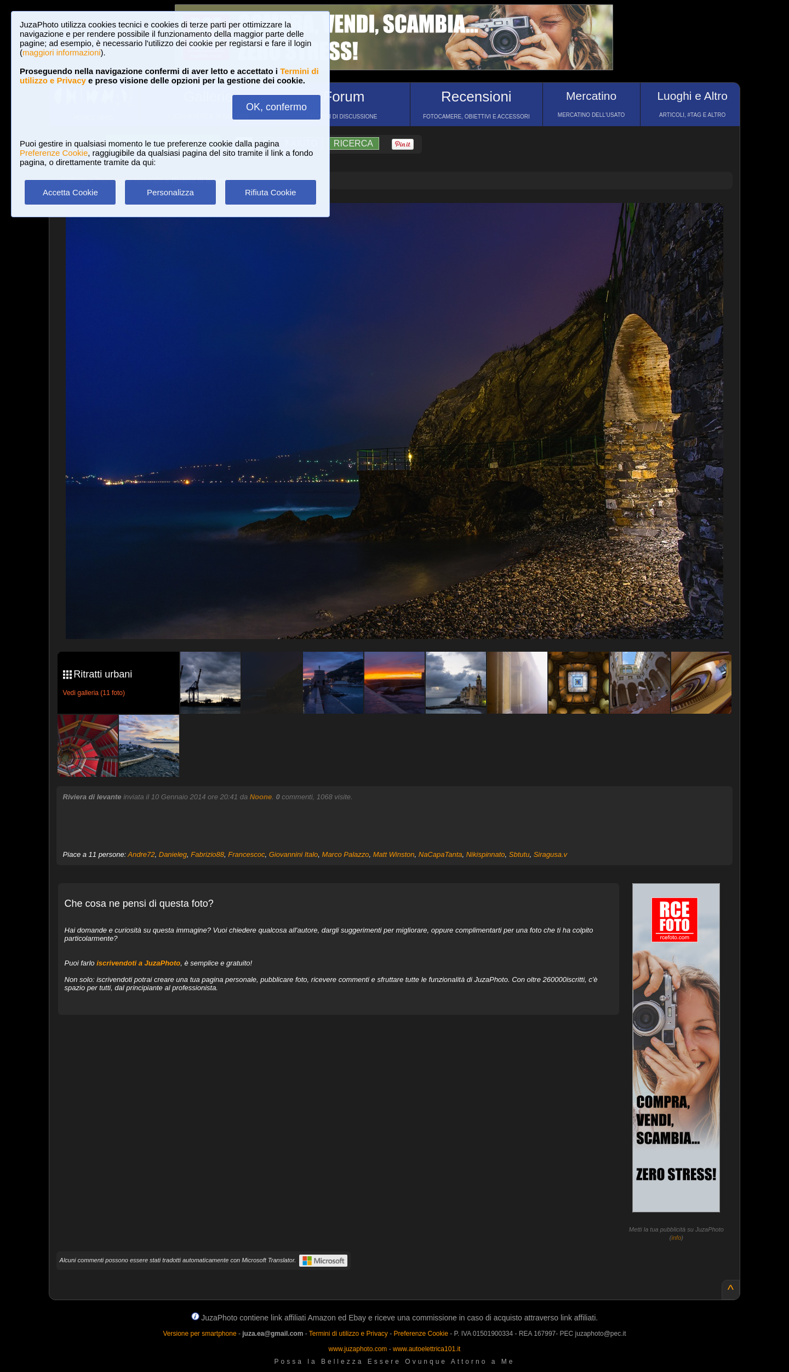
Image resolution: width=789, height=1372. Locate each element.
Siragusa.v (550, 854)
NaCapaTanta (440, 854)
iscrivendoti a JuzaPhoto (138, 963)
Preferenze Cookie (54, 152)
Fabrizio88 (207, 854)
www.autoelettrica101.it (426, 1349)
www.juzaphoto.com (358, 1349)
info (677, 1237)
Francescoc (246, 854)
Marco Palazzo (345, 854)
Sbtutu (519, 854)
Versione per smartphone (199, 1333)
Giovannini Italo (293, 854)
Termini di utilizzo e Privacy (348, 1333)
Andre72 (141, 854)
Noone (261, 797)
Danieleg (173, 854)
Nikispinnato (485, 854)
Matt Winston (394, 854)
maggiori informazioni (61, 52)
